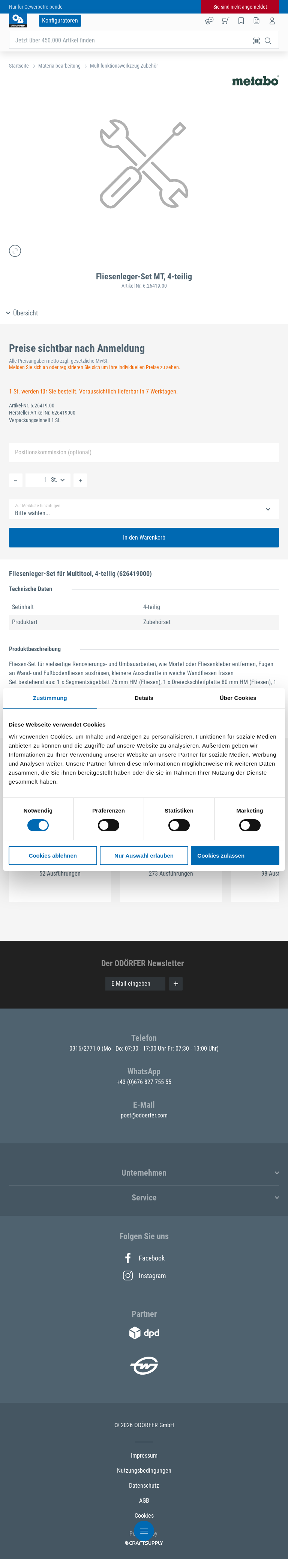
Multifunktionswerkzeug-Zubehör (124, 66)
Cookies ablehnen (53, 855)
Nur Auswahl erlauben (144, 855)
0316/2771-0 (85, 1048)
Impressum (144, 1455)
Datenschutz (144, 1485)
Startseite (19, 66)
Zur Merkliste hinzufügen (37, 505)
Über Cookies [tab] (238, 698)
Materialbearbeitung (59, 66)
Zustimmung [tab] (50, 698)
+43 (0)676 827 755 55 (144, 1082)
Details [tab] (144, 698)
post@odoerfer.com (144, 1115)
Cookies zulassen (220, 855)
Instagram (144, 1275)
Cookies (144, 1515)
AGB (144, 1500)
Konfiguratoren (60, 20)
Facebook (144, 1258)
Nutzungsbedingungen (144, 1470)
